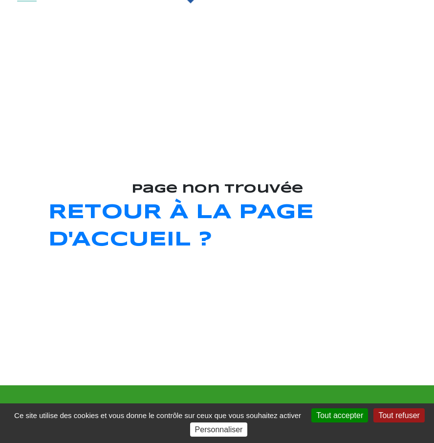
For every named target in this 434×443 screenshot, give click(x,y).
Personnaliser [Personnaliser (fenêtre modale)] (219, 429)
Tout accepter (339, 415)
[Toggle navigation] (27, 25)
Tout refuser (398, 415)
